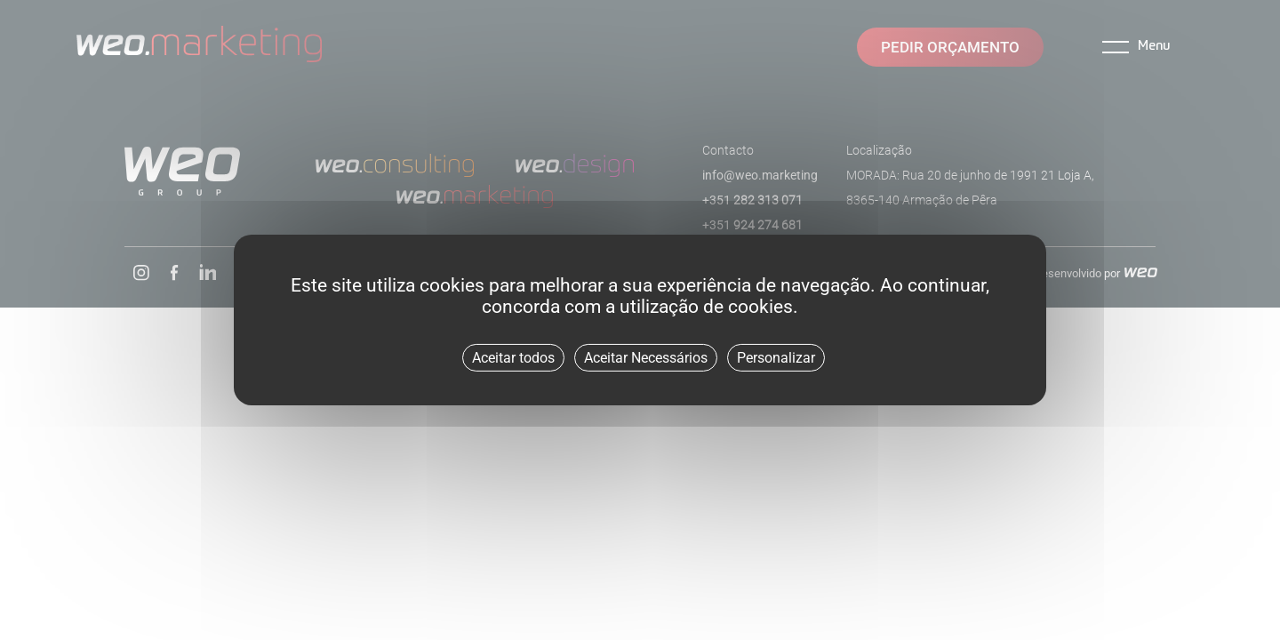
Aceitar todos (513, 357)
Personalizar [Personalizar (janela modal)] (776, 357)
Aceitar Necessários (646, 357)
